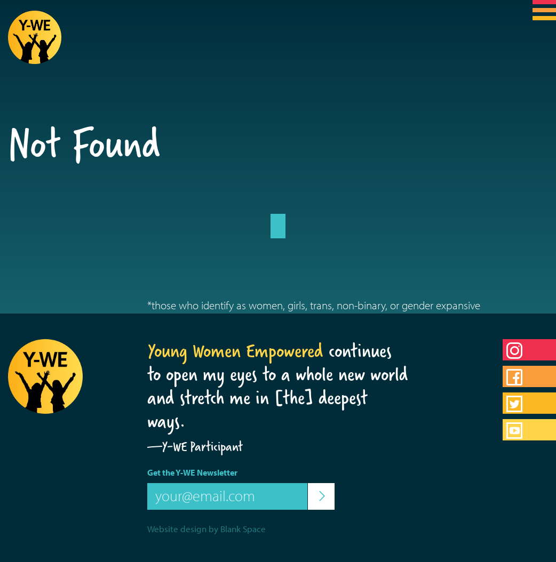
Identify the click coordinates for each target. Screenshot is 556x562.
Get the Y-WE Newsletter (192, 472)
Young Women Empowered (235, 351)
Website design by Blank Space (206, 528)
